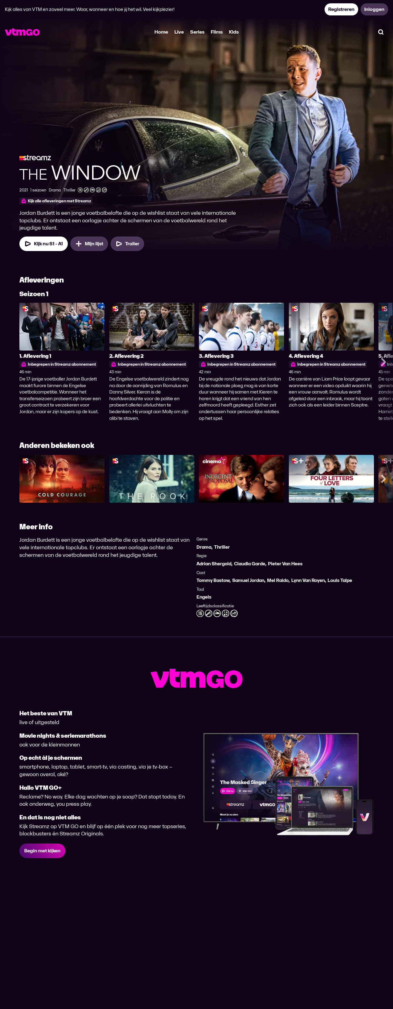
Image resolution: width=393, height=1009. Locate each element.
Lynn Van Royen (308, 580)
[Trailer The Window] (127, 244)
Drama (203, 547)
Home (161, 32)
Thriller (222, 547)
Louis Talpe (340, 580)
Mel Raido (278, 580)
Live (179, 32)
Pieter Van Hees (285, 564)
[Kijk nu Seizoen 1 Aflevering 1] (43, 244)
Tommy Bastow (213, 580)
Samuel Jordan (248, 580)
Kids (234, 32)
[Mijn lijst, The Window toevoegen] (89, 244)
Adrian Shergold (213, 564)
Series (197, 32)
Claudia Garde (249, 564)
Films (217, 32)
